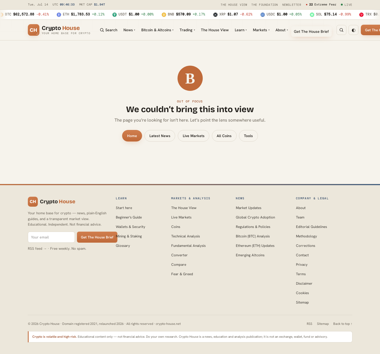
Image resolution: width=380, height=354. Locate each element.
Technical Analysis (185, 236)
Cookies (302, 292)
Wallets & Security (130, 226)
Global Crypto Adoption (255, 217)
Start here (124, 207)
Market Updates (248, 207)
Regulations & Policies (253, 226)
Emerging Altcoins (250, 255)
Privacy (302, 264)
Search (108, 29)
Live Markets (194, 135)
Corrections (305, 245)
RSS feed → (37, 248)
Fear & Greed (182, 274)
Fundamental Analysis (188, 245)
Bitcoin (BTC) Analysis (253, 236)
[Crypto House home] (59, 30)
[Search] (341, 30)
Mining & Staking (129, 236)
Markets (261, 29)
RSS (309, 323)
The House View (234, 5)
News (129, 29)
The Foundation (264, 5)
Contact (302, 255)
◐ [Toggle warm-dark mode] (354, 30)
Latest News (159, 135)
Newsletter (291, 5)
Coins (175, 226)
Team (300, 217)
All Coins (224, 135)
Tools (248, 135)
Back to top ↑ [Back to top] (342, 323)
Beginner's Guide (129, 217)
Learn (241, 29)
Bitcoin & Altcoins (157, 29)
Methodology (306, 236)
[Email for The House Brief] (51, 237)
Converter (179, 255)
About (281, 29)
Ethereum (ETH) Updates (255, 245)
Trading (187, 29)
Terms (301, 274)
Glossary (123, 245)
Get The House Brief (311, 31)
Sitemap (302, 302)
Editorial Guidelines (311, 226)
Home (132, 135)
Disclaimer (304, 283)
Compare (178, 264)
